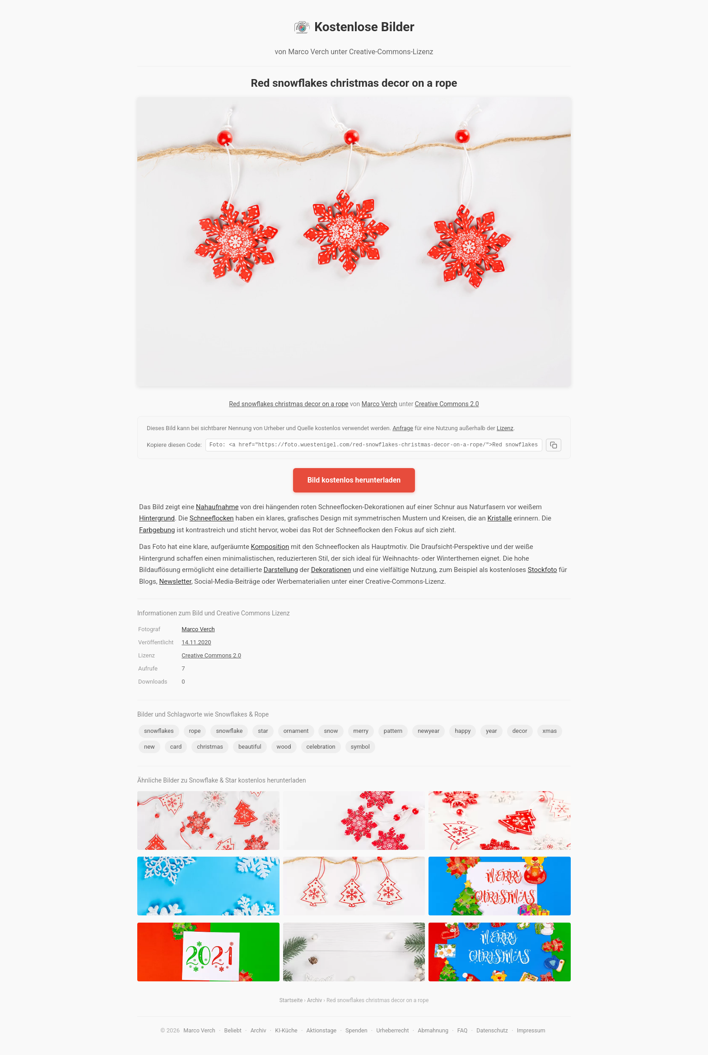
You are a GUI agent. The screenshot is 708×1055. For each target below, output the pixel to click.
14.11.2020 (196, 643)
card (176, 748)
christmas (210, 748)
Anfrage (402, 428)
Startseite (291, 1002)
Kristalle (499, 520)
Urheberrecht (392, 1031)
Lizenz (505, 428)
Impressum (531, 1031)
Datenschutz (492, 1031)
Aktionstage (322, 1031)
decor (519, 732)
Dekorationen (331, 571)
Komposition (270, 548)
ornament (296, 732)
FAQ (462, 1031)
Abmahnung (433, 1031)
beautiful (249, 748)
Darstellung (281, 571)
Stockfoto (542, 571)
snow (331, 732)
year (491, 732)
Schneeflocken (212, 520)
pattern (393, 732)
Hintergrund (157, 520)
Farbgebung (157, 531)
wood (284, 748)
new (149, 748)
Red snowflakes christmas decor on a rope (288, 404)
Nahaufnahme (217, 508)
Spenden (356, 1031)
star (263, 732)
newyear (428, 732)
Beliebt (233, 1031)
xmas (550, 732)
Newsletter (175, 583)
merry (361, 732)
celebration (321, 748)
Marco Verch (379, 404)
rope (195, 732)
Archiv (314, 1002)
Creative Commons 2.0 (447, 404)
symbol (360, 748)
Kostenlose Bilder (353, 27)
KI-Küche (286, 1031)
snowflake (229, 732)
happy (462, 732)
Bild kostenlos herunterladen (354, 481)
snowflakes (159, 732)
